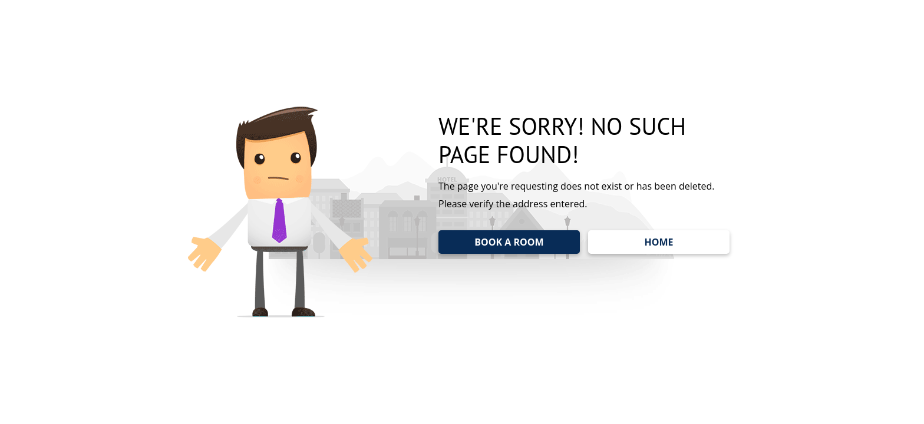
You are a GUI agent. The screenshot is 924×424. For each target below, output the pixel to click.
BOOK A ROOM (508, 242)
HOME (658, 242)
